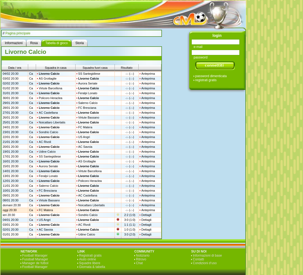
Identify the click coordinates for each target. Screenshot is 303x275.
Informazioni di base (207, 255)
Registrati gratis (90, 255)
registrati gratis (206, 80)
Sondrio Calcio (48, 132)
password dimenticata (211, 76)
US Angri (84, 137)
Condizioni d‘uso (205, 263)
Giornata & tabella (92, 267)
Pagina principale (17, 33)
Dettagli (146, 215)
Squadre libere (89, 263)
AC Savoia (85, 146)
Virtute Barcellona (50, 88)
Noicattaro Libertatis (52, 122)
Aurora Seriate (87, 83)
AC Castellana (48, 112)
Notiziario (142, 255)
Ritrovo (141, 259)
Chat (139, 263)
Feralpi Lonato (87, 93)
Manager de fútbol (35, 263)
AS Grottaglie (47, 78)
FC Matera (85, 127)
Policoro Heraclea (50, 98)
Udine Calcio (47, 151)
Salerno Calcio (88, 102)
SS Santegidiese (89, 73)
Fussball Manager (35, 259)
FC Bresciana (87, 107)
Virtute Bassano (88, 117)
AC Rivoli (45, 141)
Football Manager (34, 255)
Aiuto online (87, 259)
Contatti (198, 259)
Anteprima (148, 73)
